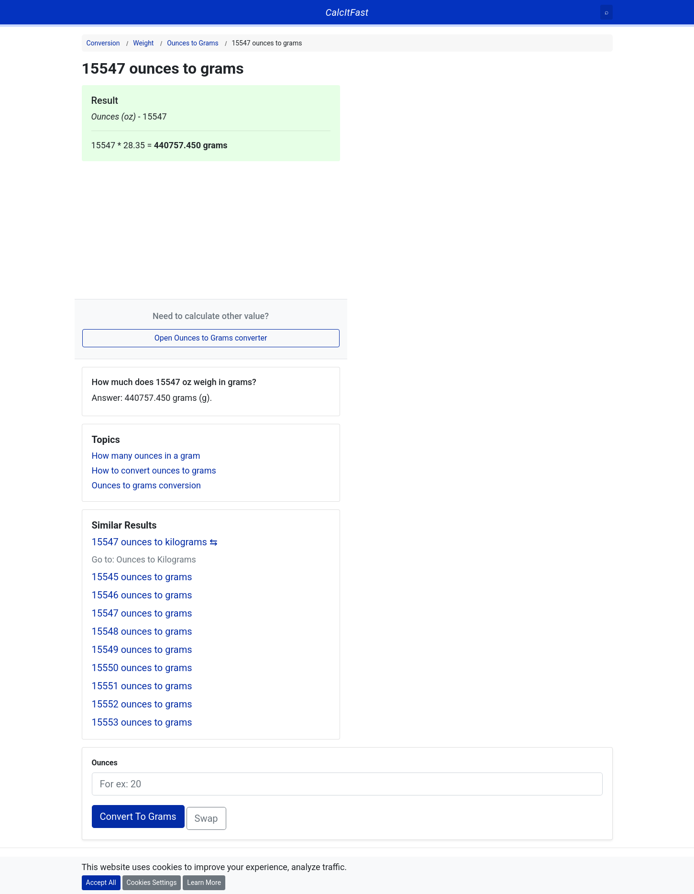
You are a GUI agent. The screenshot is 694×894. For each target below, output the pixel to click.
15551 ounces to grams (142, 686)
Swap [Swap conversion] (206, 818)
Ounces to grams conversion (146, 485)
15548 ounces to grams (142, 631)
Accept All (101, 882)
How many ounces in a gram (146, 456)
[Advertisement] (211, 228)
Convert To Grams (138, 816)
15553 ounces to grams (142, 722)
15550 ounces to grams (142, 667)
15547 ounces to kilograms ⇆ (155, 542)
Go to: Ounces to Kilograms (144, 559)
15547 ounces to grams (142, 613)
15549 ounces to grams (142, 649)
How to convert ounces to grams (154, 470)
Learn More (204, 882)
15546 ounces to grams (142, 595)
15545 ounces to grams (142, 577)
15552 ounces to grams (142, 704)
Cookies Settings (152, 882)
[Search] (606, 12)
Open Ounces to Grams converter (210, 337)
